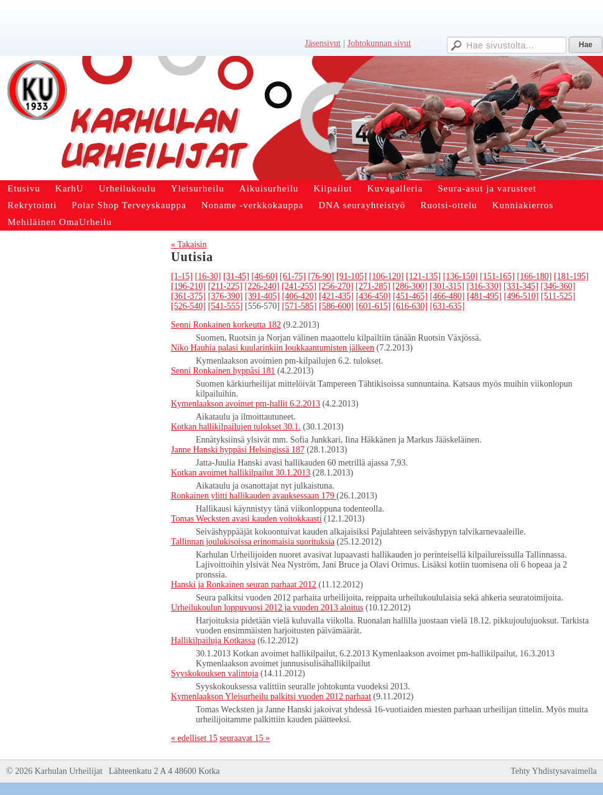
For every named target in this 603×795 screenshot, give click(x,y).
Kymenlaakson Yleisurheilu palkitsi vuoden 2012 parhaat (271, 696)
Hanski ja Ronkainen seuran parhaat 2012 (243, 584)
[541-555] (225, 306)
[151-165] (497, 276)
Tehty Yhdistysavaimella (553, 771)
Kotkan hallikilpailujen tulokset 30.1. (236, 426)
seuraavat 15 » (244, 738)
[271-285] (373, 286)
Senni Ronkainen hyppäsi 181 (223, 370)
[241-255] (299, 286)
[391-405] (262, 296)
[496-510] (521, 296)
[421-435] (336, 296)
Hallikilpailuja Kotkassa (213, 640)
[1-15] (182, 276)
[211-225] (225, 286)
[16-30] (208, 276)
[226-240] (261, 286)
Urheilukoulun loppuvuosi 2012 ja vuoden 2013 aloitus (267, 607)
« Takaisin (188, 244)
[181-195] (571, 276)
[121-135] (423, 276)
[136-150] (460, 276)
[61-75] (293, 276)
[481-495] (484, 296)
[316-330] (483, 286)
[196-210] (188, 286)
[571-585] (299, 306)
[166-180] (534, 276)
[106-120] (386, 276)
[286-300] (409, 286)
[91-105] (351, 276)
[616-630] (410, 306)
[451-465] (410, 296)
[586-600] (336, 306)
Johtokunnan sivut (379, 43)
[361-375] (188, 296)
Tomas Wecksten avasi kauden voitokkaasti (246, 518)
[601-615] (373, 306)
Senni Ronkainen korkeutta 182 (226, 324)
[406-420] (299, 296)
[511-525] (558, 296)
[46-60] (265, 276)
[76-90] (321, 276)
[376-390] (225, 296)
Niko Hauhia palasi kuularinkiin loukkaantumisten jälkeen (272, 347)
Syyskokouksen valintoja (214, 673)
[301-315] (447, 286)
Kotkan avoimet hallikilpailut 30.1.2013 (240, 472)
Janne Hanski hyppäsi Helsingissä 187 (238, 449)
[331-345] (521, 286)
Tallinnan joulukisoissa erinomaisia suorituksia (252, 541)
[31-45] (236, 276)
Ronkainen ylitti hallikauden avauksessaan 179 (253, 495)
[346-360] (557, 286)
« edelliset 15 (194, 738)
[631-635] (447, 306)
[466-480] (447, 296)
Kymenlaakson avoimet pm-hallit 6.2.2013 (245, 403)
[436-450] (373, 296)
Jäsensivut (323, 43)
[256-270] (335, 286)
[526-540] (188, 306)
